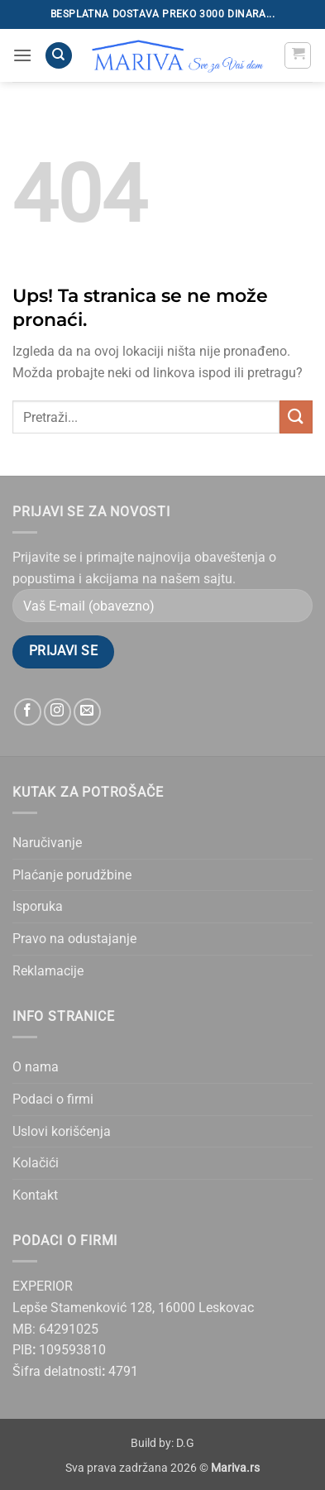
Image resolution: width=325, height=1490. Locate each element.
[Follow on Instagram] (57, 712)
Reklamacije (48, 971)
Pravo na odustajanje (74, 938)
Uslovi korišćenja (61, 1131)
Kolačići (35, 1163)
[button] (22, 55)
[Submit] (296, 416)
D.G (185, 1443)
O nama (35, 1067)
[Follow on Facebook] (27, 712)
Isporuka (37, 906)
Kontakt (35, 1195)
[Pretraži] (58, 55)
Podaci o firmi (52, 1099)
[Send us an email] (87, 712)
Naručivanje (47, 842)
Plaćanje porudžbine (71, 875)
